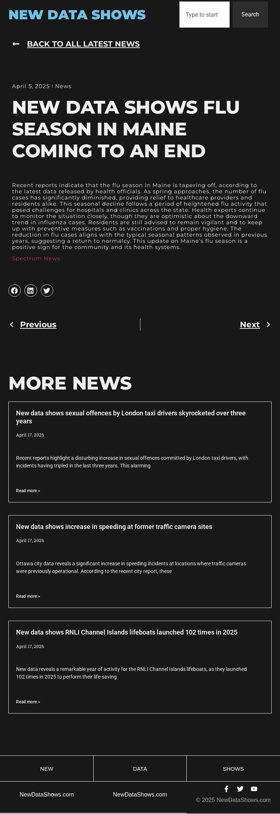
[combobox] (204, 14)
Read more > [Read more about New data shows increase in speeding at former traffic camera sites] (28, 596)
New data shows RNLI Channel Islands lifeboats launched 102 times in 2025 (126, 632)
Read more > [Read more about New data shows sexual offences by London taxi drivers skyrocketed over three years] (28, 490)
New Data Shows (77, 15)
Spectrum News (36, 258)
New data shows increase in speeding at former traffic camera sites (114, 526)
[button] (14, 291)
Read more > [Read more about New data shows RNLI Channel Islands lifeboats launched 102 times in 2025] (28, 702)
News (63, 86)
